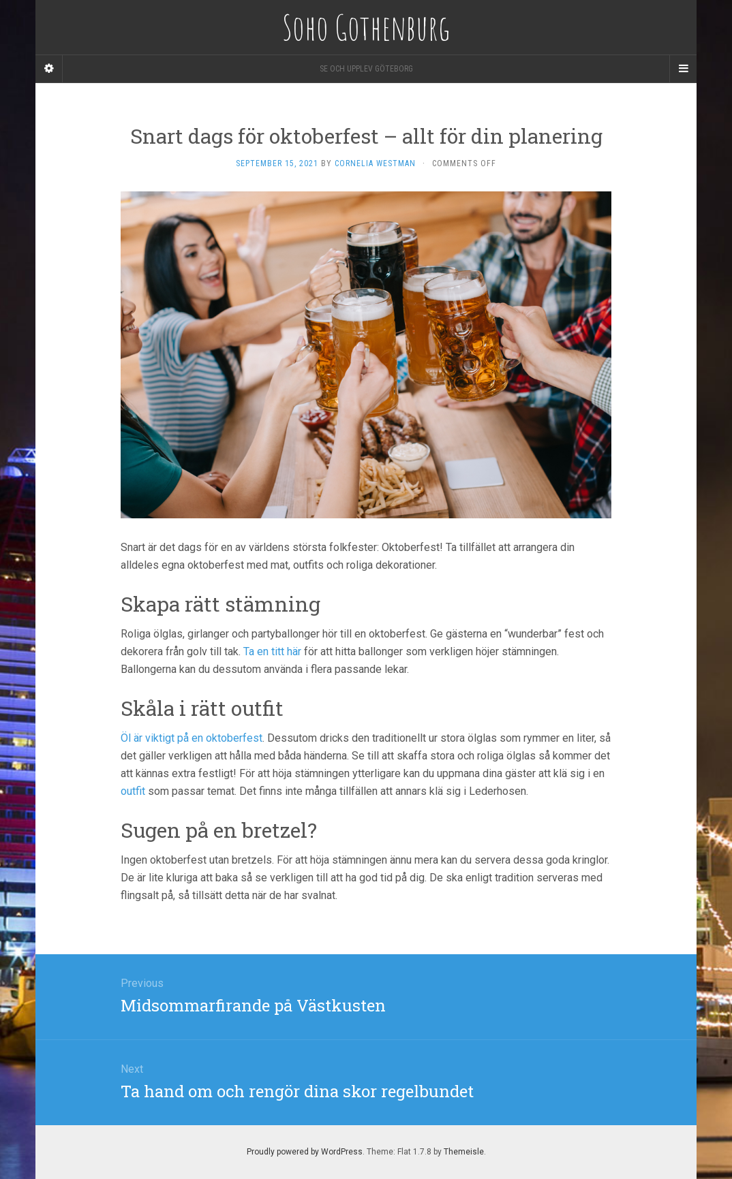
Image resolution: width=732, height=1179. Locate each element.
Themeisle (464, 1152)
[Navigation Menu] (683, 68)
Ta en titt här (272, 651)
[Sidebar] (49, 68)
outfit (133, 791)
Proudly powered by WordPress (305, 1152)
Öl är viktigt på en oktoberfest (191, 738)
